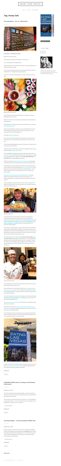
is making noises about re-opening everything (21, 161)
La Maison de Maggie (8, 221)
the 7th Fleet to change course (16, 150)
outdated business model (9, 125)
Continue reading (9, 405)
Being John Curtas (30, 4)
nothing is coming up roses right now (12, 302)
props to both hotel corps (27, 167)
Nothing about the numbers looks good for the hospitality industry (16, 175)
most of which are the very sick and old (14, 365)
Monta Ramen (17, 297)
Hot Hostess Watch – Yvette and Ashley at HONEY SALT (20, 420)
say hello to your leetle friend (13, 135)
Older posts (6, 453)
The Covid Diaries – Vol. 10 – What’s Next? (16, 21)
